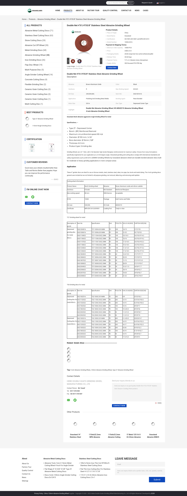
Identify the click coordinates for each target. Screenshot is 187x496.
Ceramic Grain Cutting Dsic (36, 89)
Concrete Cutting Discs (34, 79)
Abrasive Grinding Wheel (46, 19)
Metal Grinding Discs (33, 50)
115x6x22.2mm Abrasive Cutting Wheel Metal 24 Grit (114, 436)
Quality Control (110, 10)
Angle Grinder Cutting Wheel (37, 74)
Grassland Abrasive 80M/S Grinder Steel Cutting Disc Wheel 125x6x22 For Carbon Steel (153, 436)
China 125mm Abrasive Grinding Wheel (56, 493)
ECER (153, 493)
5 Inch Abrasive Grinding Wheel (80, 370)
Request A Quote (147, 3)
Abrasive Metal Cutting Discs (37, 30)
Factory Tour (93, 10)
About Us (80, 10)
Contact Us (126, 10)
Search (130, 3)
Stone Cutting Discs (33, 40)
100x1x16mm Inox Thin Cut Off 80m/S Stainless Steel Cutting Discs (94, 464)
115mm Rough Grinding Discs (41, 126)
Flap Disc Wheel (31, 65)
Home (57, 10)
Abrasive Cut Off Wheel (34, 45)
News (137, 10)
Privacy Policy (38, 493)
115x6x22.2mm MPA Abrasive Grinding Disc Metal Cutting (95, 436)
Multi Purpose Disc (33, 70)
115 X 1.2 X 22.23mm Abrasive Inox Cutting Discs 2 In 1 (93, 476)
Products (68, 10)
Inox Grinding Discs (33, 60)
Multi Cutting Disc (32, 104)
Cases (145, 10)
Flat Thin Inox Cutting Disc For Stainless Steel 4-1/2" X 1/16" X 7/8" (95, 470)
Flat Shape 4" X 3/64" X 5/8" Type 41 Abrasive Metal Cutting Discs (58, 470)
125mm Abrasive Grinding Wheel (101, 370)
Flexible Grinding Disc (34, 84)
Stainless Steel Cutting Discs (37, 35)
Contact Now (111, 67)
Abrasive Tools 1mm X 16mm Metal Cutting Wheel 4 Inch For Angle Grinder (59, 464)
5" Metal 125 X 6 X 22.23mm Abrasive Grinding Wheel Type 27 (134, 436)
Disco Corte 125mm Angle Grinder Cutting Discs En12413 (60, 476)
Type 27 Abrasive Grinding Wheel (42, 119)
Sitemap (25, 481)
